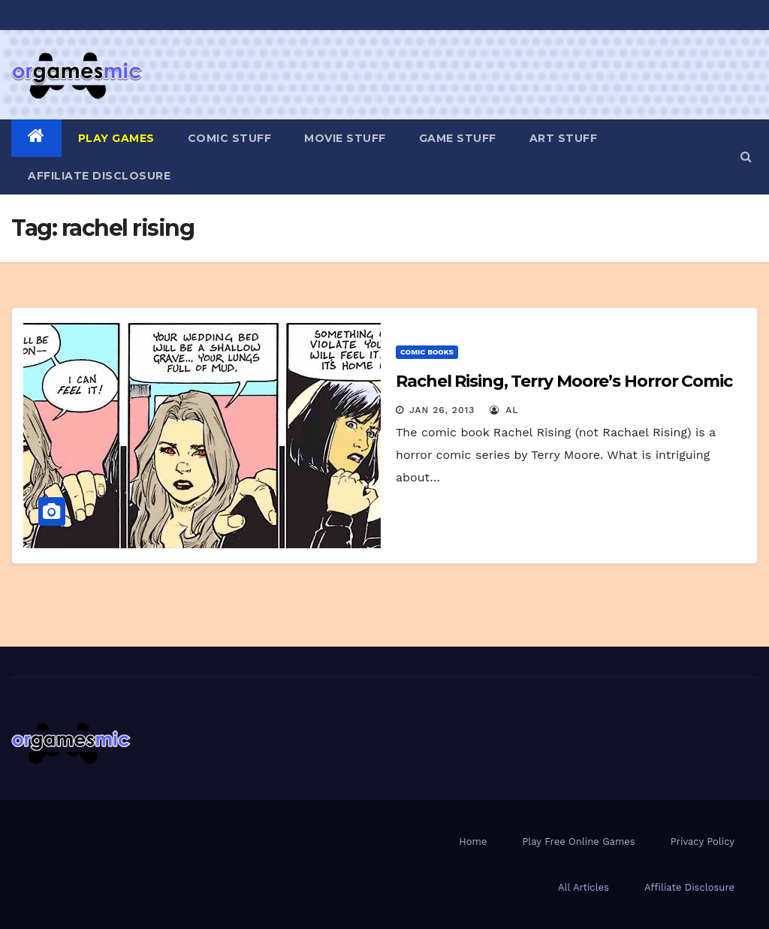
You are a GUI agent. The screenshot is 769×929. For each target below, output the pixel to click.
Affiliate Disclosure (99, 175)
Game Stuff (457, 138)
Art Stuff (563, 138)
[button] (746, 156)
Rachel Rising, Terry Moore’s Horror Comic (564, 381)
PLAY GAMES (116, 138)
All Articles (583, 887)
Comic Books (427, 352)
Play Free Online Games (578, 841)
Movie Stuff (345, 138)
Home (473, 841)
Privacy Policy (702, 841)
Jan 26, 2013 (442, 410)
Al (504, 410)
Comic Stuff (230, 138)
